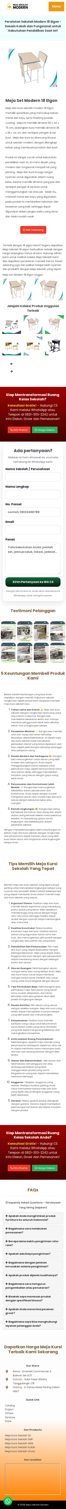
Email (33, 527)
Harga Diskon (45, 430)
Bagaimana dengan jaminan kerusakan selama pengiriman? (26, 1264)
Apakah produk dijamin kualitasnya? (31, 1275)
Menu (56, 6)
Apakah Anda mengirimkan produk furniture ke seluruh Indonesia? (30, 1218)
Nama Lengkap (33, 492)
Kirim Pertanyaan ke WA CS (33, 582)
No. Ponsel (33, 509)
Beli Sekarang (33, 230)
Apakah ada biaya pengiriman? (28, 1254)
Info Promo (19, 430)
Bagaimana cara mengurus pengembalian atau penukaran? (27, 1286)
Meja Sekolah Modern (37, 1504)
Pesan (33, 555)
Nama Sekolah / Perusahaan (33, 474)
